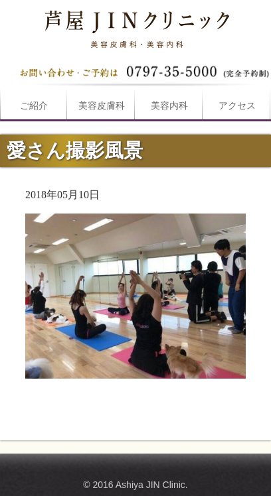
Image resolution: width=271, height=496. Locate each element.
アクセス (237, 106)
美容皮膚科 (101, 106)
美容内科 (169, 106)
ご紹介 (34, 106)
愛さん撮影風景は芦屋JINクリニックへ (135, 26)
